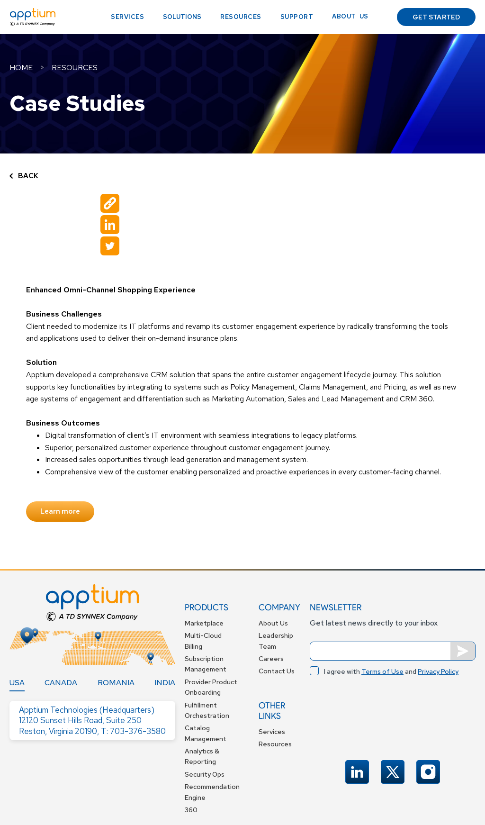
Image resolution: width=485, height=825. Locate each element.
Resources (240, 17)
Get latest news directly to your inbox (374, 623)
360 (191, 810)
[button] (182, 17)
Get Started (436, 17)
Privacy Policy (438, 671)
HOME (21, 68)
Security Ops (205, 774)
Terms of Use (382, 671)
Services (127, 17)
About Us (273, 623)
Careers (271, 658)
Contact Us (277, 671)
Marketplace (204, 623)
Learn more (60, 511)
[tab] (17, 682)
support (297, 17)
